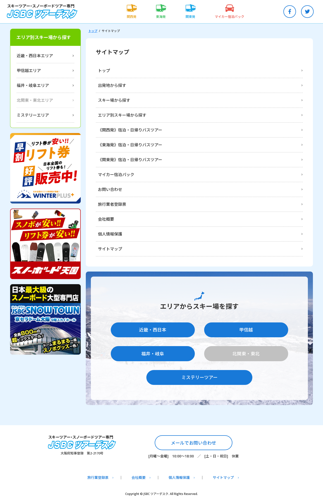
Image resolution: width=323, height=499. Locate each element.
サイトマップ (110, 249)
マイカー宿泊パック (116, 174)
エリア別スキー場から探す (122, 115)
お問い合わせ (110, 189)
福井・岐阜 (152, 353)
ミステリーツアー (199, 376)
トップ (92, 31)
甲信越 (246, 330)
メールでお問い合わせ (193, 441)
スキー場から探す (114, 100)
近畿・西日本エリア (35, 55)
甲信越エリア (29, 70)
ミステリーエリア (33, 115)
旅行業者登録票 (112, 204)
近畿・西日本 (152, 330)
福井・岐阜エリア (33, 85)
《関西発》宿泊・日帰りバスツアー (130, 130)
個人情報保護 (110, 234)
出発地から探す (112, 85)
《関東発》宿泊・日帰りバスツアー (130, 159)
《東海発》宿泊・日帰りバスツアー (130, 145)
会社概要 (106, 219)
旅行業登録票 (98, 476)
